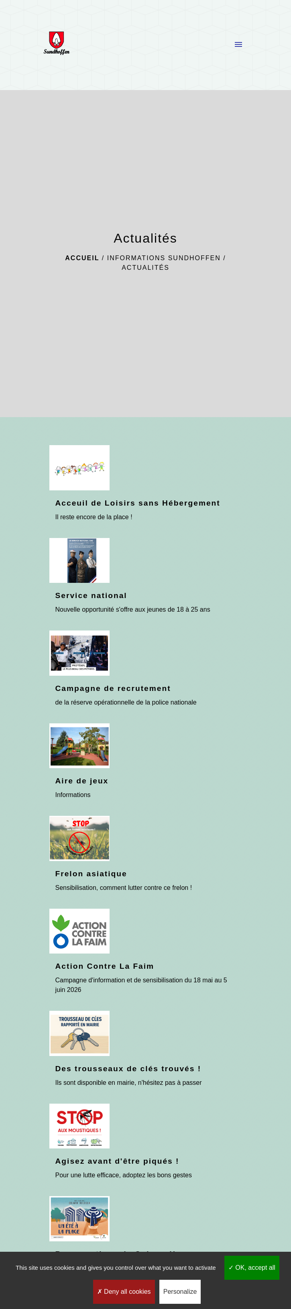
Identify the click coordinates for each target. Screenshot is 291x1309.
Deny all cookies (124, 1291)
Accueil (82, 258)
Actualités (145, 267)
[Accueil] (56, 44)
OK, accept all (251, 1267)
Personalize (180, 1291)
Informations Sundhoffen (164, 258)
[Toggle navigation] (238, 45)
